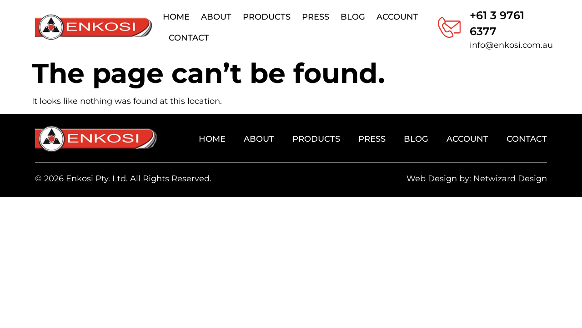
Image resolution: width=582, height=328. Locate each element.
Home (176, 17)
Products (267, 17)
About (216, 17)
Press (315, 17)
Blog (353, 17)
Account (397, 17)
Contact (189, 38)
